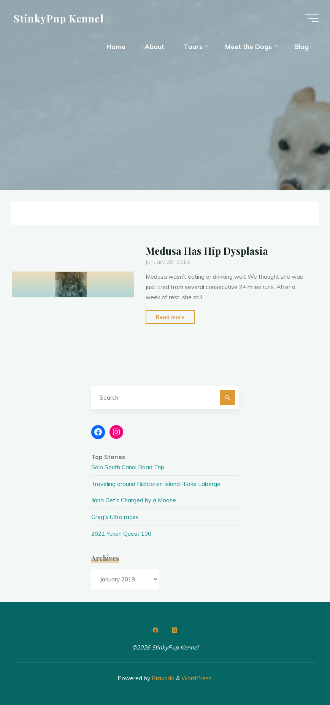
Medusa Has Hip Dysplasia (207, 250)
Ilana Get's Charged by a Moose (133, 500)
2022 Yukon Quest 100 (121, 533)
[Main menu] (312, 18)
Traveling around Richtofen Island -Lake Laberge (156, 483)
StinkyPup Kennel (59, 17)
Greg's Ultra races (115, 517)
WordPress (196, 678)
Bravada (162, 678)
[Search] (227, 397)
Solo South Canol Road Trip (127, 467)
